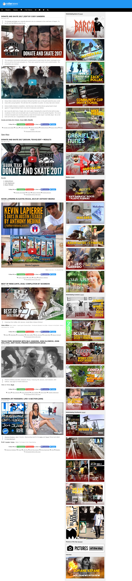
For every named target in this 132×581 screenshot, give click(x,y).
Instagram (30, 124)
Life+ (17, 437)
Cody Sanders (25, 127)
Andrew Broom (45, 127)
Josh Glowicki (25, 392)
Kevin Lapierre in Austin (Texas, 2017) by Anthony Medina (28, 199)
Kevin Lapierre (22, 277)
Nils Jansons (38, 335)
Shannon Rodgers (10, 437)
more (81, 14)
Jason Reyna (54, 127)
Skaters (8, 10)
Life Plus (25, 450)
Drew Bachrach (10, 439)
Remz (7, 335)
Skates (15, 10)
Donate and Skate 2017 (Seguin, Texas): (17, 120)
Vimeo (12, 442)
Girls (52, 450)
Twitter (53, 124)
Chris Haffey (29, 335)
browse (80, 541)
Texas (17, 127)
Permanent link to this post (33, 131)
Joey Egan (44, 392)
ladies (41, 437)
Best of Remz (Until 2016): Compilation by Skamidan (25, 284)
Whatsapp (21, 124)
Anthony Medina (43, 277)
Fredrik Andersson (53, 392)
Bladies (58, 450)
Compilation (21, 335)
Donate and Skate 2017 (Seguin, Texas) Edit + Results (26, 140)
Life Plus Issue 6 (34, 450)
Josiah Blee (47, 335)
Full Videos (28, 10)
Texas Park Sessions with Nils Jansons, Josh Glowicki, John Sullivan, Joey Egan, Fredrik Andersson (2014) (30, 342)
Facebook (45, 124)
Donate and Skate (12, 21)
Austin (30, 277)
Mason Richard (34, 127)
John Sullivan (35, 392)
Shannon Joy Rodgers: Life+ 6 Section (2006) (22, 399)
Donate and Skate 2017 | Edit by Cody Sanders (23, 16)
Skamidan (13, 335)
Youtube (7, 442)
